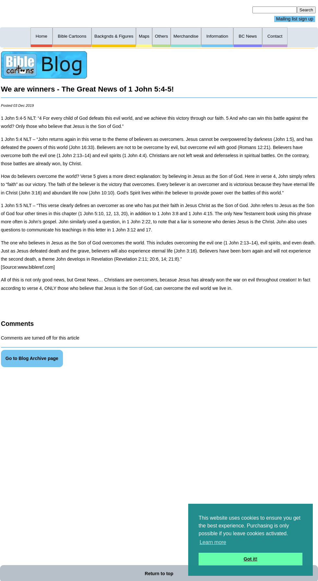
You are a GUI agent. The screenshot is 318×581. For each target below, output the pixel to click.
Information (217, 36)
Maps (144, 36)
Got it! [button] (250, 559)
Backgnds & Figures (113, 36)
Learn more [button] (213, 542)
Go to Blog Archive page (32, 358)
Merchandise (185, 36)
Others (161, 36)
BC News (248, 36)
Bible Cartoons (72, 36)
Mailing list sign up (294, 19)
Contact (274, 36)
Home (41, 36)
